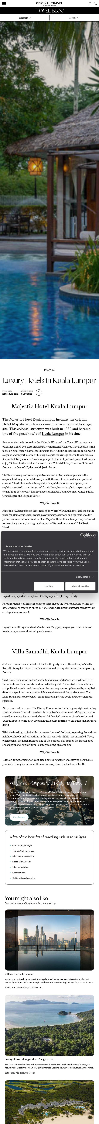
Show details (83, 577)
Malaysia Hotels (27, 1073)
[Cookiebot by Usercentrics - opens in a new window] (82, 535)
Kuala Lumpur (53, 433)
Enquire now (19, 817)
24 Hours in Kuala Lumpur (19, 974)
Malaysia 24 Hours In (32, 987)
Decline (49, 586)
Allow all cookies (80, 586)
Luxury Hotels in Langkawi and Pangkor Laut (29, 1059)
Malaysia (49, 369)
